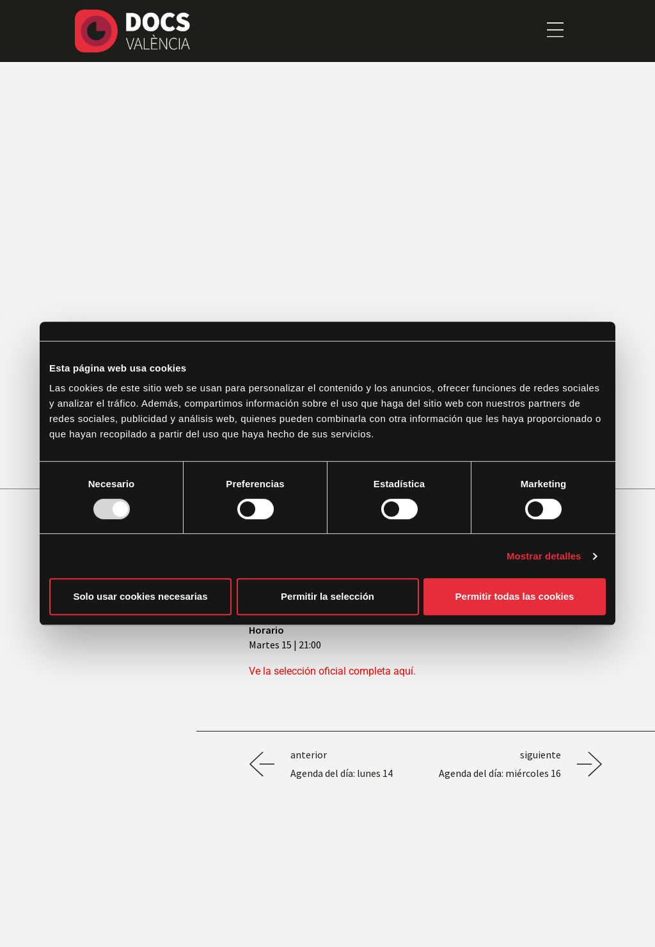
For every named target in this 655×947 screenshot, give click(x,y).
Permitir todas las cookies (514, 596)
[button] (554, 30)
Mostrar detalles (544, 556)
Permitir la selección (327, 596)
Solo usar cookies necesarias (140, 596)
